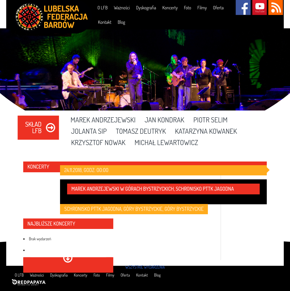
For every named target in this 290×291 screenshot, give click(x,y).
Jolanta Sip (89, 131)
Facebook (243, 7)
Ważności (122, 7)
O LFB (102, 7)
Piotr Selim (210, 120)
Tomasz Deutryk (141, 131)
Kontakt (104, 22)
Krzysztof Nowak (98, 143)
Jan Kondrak (164, 120)
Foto (187, 7)
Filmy (202, 7)
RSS (275, 7)
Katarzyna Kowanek (206, 131)
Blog (121, 22)
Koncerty (170, 7)
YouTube (259, 7)
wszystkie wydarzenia (145, 267)
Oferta (218, 7)
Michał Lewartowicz (166, 143)
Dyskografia (146, 7)
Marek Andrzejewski (103, 120)
